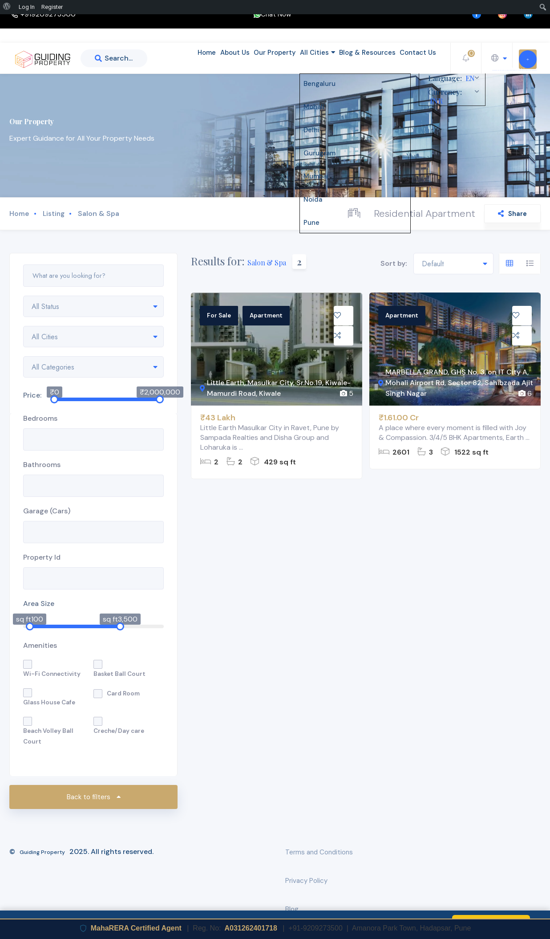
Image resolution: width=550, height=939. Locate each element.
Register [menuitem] (52, 7)
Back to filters (94, 797)
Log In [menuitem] (27, 7)
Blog (292, 909)
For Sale (219, 315)
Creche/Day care (118, 731)
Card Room (123, 693)
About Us (212, 58)
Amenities (40, 645)
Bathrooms (42, 464)
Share (512, 213)
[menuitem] (8, 7)
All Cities (305, 58)
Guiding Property (42, 852)
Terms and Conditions (319, 852)
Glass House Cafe (49, 702)
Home (177, 58)
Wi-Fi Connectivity (52, 674)
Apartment (266, 315)
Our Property (256, 58)
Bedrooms (40, 418)
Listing (54, 213)
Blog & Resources (360, 58)
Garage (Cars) (46, 511)
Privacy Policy (306, 880)
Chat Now (272, 14)
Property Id (42, 557)
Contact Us (415, 58)
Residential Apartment (424, 213)
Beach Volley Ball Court (48, 736)
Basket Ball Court (119, 674)
